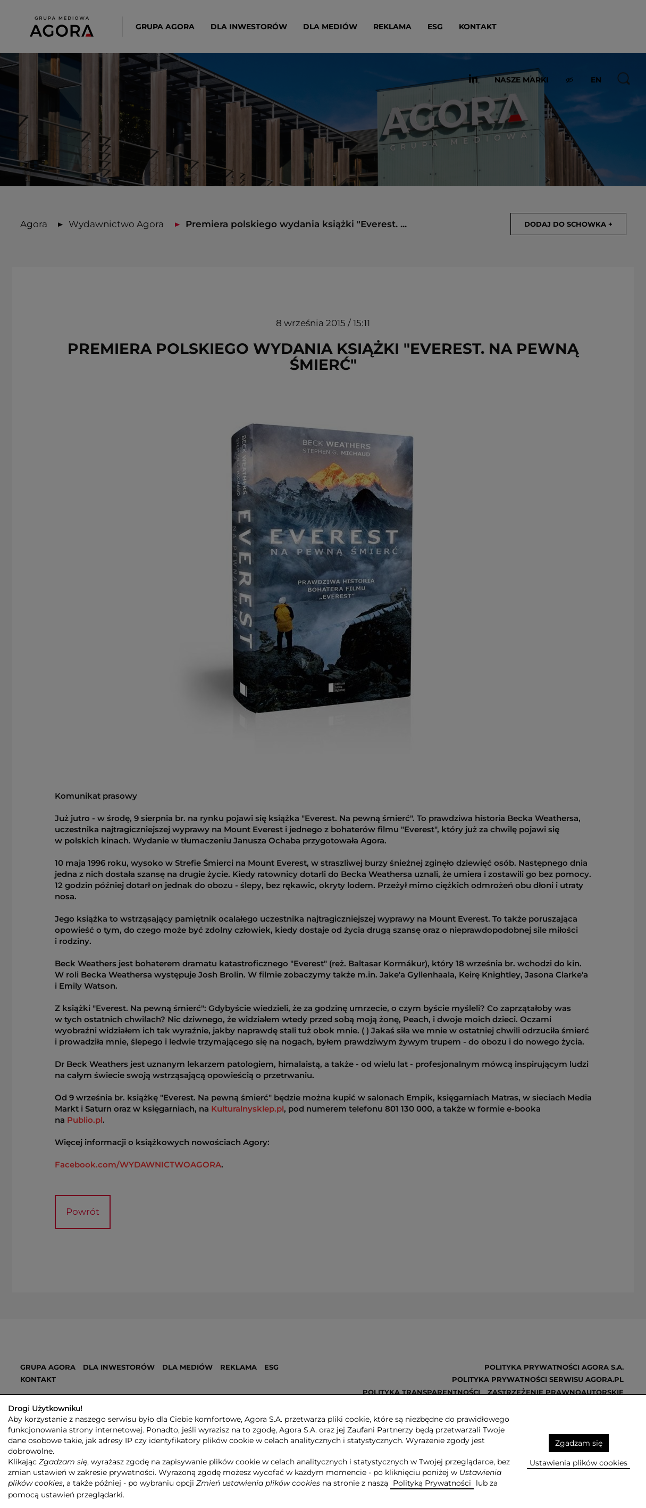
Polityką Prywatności (432, 1483)
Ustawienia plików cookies (578, 1463)
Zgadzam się (578, 1443)
